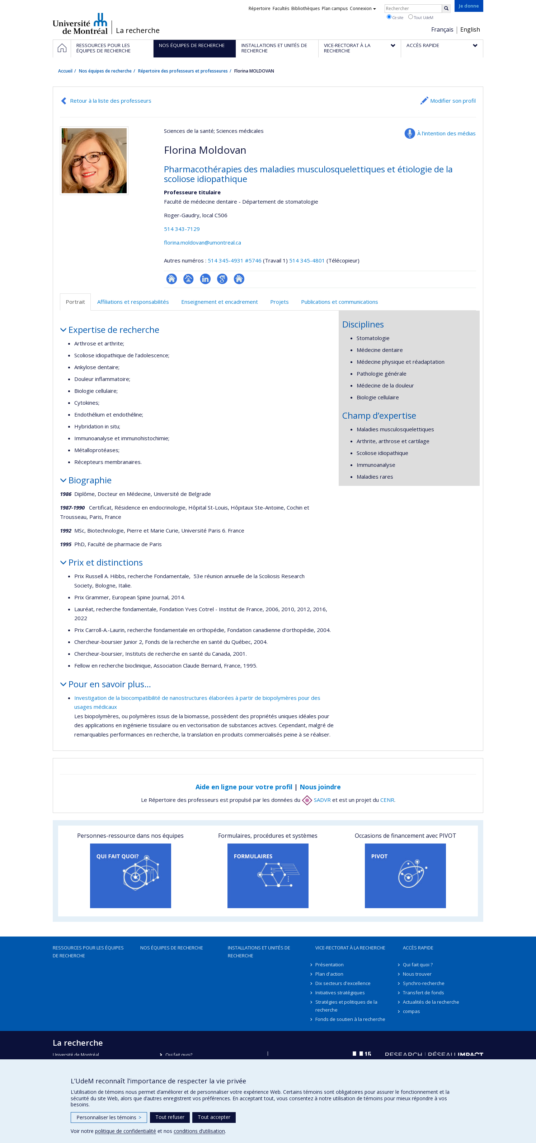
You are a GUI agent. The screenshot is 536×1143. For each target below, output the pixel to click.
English (470, 29)
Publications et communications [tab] (339, 301)
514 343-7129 (182, 228)
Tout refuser (169, 1117)
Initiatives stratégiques (340, 992)
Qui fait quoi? (178, 1055)
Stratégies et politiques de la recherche (346, 1006)
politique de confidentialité (125, 1131)
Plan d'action (329, 974)
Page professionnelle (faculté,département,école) (188, 278)
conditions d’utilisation (199, 1131)
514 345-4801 (307, 260)
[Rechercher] (446, 8)
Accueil (65, 71)
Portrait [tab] (75, 301)
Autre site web (239, 278)
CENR (387, 799)
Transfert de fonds (423, 992)
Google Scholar (222, 278)
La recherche (138, 30)
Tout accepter (214, 1117)
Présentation (329, 964)
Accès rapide (418, 947)
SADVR (316, 799)
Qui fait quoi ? (418, 964)
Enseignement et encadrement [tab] (219, 301)
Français (442, 29)
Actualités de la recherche (431, 1002)
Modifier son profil (453, 100)
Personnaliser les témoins (108, 1117)
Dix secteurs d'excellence (343, 983)
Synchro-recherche (424, 983)
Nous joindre (320, 786)
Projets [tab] (279, 301)
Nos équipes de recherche (105, 71)
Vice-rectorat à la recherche (350, 947)
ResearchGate (171, 278)
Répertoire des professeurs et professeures (183, 71)
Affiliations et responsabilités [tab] (133, 301)
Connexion (363, 8)
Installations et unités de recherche (259, 951)
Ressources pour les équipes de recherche (88, 951)
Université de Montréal (80, 23)
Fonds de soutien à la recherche (350, 1019)
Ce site (395, 17)
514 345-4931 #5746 (235, 260)
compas (411, 1011)
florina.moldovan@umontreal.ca (202, 242)
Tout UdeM (420, 17)
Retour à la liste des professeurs (110, 100)
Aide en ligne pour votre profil (244, 786)
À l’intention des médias (446, 133)
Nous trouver (417, 974)
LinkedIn (205, 278)
